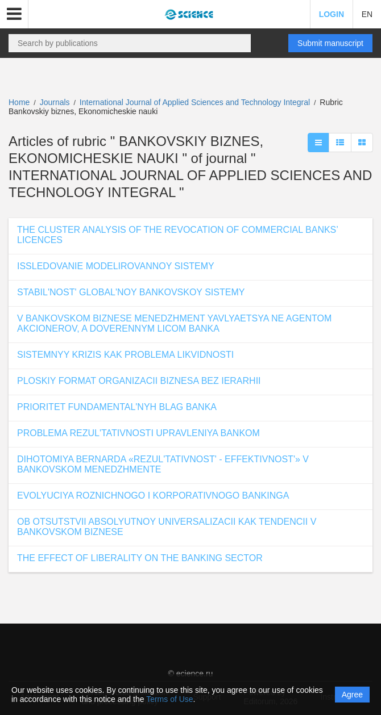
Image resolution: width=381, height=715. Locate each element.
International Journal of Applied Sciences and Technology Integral (196, 102)
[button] (14, 14)
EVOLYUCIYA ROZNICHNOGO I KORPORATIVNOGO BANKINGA (153, 495)
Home (19, 102)
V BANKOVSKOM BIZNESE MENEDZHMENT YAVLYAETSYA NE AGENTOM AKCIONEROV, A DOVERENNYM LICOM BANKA (174, 323)
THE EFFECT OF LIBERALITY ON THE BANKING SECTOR (140, 558)
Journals (55, 102)
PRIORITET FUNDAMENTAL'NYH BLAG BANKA (117, 407)
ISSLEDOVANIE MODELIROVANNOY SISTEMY (115, 266)
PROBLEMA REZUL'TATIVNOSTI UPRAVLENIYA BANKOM (138, 433)
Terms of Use (169, 699)
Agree (352, 694)
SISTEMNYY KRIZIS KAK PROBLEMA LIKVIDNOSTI (125, 354)
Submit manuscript (330, 43)
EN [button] (367, 14)
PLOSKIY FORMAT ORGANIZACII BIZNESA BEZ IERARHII (139, 381)
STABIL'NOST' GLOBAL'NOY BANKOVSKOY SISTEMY (131, 292)
